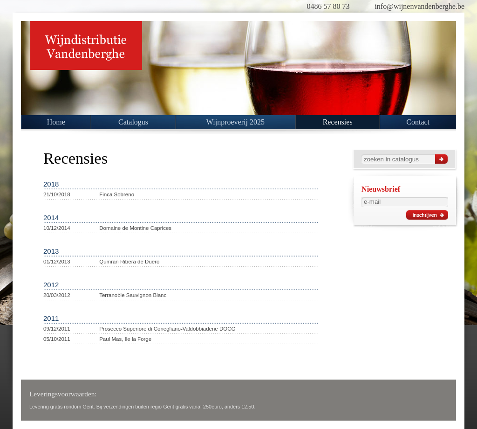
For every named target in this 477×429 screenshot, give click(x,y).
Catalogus (133, 122)
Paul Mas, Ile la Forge (125, 339)
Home (56, 122)
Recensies (338, 122)
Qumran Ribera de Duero (129, 261)
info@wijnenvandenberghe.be (419, 6)
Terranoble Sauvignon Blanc (132, 295)
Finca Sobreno (116, 194)
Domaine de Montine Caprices (135, 228)
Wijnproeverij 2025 (235, 122)
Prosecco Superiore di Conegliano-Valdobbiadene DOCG (167, 329)
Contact (417, 122)
